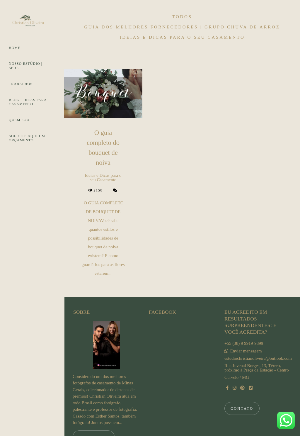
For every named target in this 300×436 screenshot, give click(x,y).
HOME (14, 48)
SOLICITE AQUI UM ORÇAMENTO (27, 138)
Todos (182, 17)
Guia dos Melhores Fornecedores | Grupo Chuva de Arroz (182, 27)
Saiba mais (93, 407)
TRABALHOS (21, 84)
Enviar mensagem (246, 321)
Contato (242, 379)
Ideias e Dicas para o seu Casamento (182, 37)
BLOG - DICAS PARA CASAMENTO (28, 102)
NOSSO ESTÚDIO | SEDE (25, 66)
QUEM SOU (19, 120)
